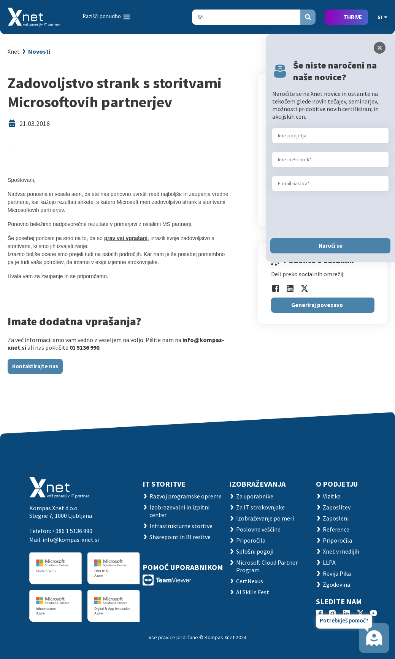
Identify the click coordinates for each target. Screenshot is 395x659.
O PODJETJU (337, 484)
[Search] (246, 17)
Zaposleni (336, 518)
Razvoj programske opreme (185, 496)
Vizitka (332, 496)
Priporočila (250, 540)
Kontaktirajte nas (35, 366)
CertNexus (249, 581)
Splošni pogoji (254, 551)
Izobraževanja (257, 484)
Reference (336, 529)
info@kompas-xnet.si (71, 539)
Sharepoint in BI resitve (180, 537)
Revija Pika (337, 573)
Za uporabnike (254, 496)
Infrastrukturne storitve (181, 526)
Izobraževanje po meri (265, 518)
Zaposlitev (337, 507)
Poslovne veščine (258, 529)
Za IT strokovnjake (260, 507)
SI (382, 17)
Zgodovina (336, 584)
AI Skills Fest (252, 592)
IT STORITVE (164, 484)
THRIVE (352, 17)
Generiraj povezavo (317, 305)
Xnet (14, 51)
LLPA (329, 562)
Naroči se (331, 245)
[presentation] (330, 214)
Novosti (39, 51)
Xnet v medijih (341, 551)
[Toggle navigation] (106, 16)
